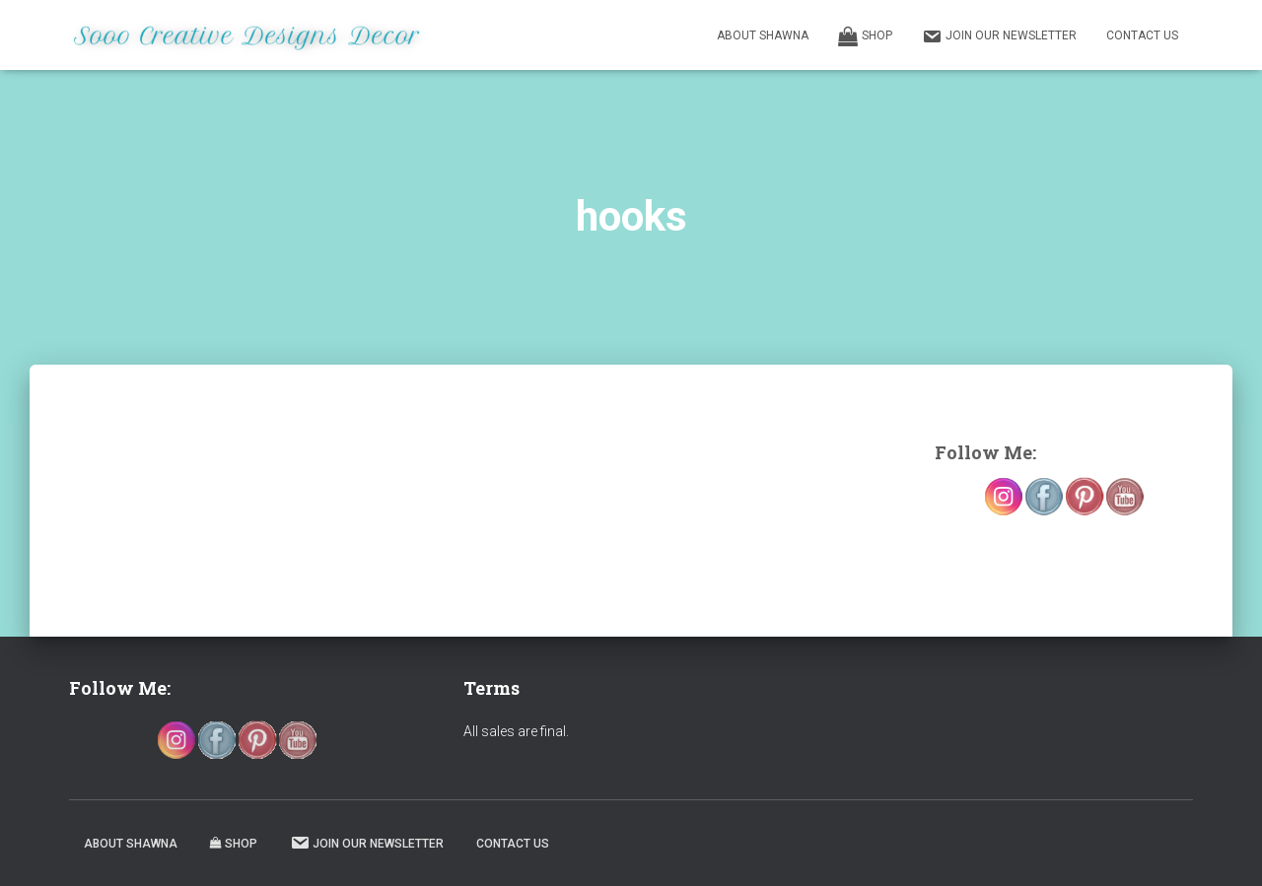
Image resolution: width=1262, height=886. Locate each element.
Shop (865, 36)
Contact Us (1142, 35)
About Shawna (762, 35)
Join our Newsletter (999, 36)
